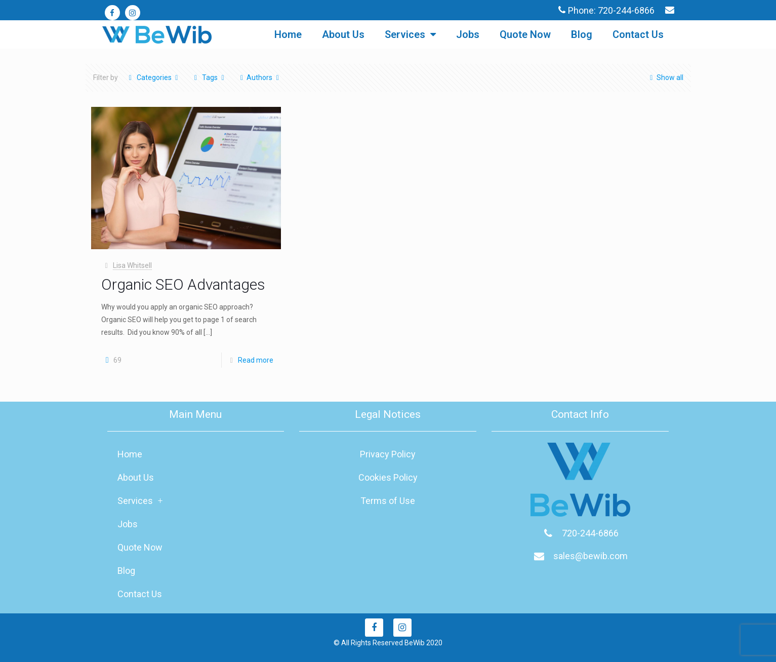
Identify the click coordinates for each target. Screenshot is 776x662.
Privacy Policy (388, 454)
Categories (154, 77)
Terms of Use (387, 500)
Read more (255, 360)
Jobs (467, 34)
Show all (664, 77)
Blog (581, 34)
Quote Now (525, 34)
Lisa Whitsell (132, 265)
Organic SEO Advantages (183, 284)
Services (410, 34)
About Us (343, 34)
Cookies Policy (388, 477)
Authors (259, 77)
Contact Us (638, 34)
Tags (209, 77)
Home (288, 34)
